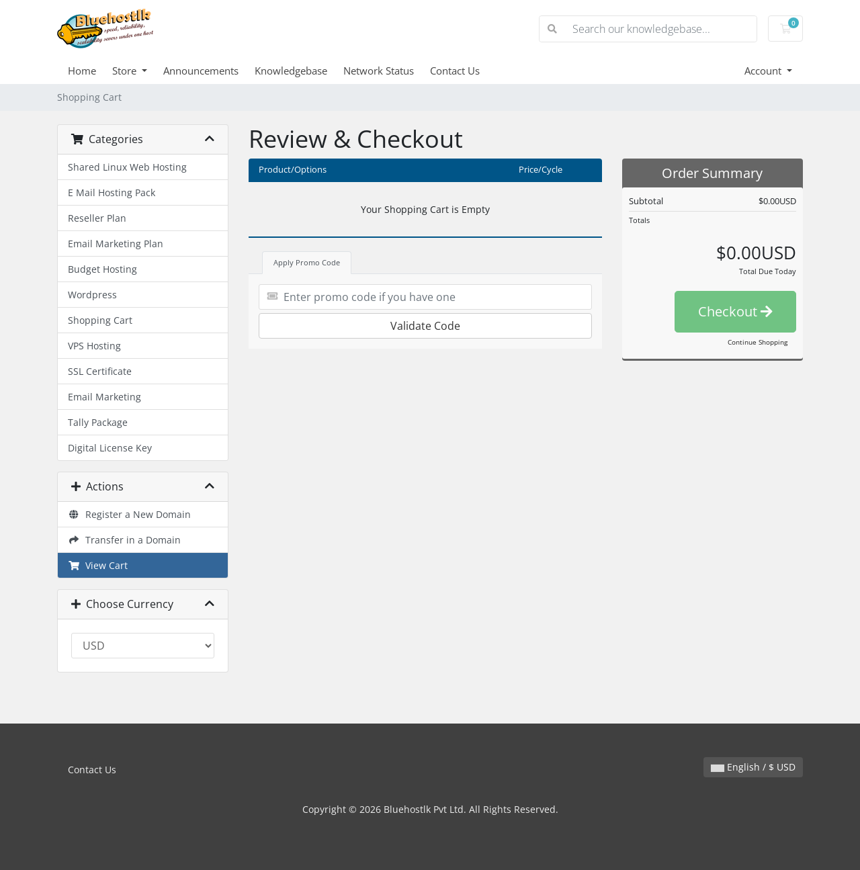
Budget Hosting (102, 269)
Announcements (201, 70)
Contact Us (455, 70)
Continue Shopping (757, 342)
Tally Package (98, 422)
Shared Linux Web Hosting (127, 167)
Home (82, 70)
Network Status (378, 70)
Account (764, 70)
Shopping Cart (100, 320)
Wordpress (92, 294)
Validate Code (425, 325)
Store (125, 70)
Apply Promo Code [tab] (306, 262)
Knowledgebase (291, 70)
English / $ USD (753, 766)
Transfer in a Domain (124, 539)
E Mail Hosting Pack (111, 192)
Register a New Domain (129, 514)
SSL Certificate (100, 371)
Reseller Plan (97, 218)
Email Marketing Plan (115, 243)
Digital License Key (110, 447)
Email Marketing (104, 396)
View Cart (98, 565)
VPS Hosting (94, 345)
